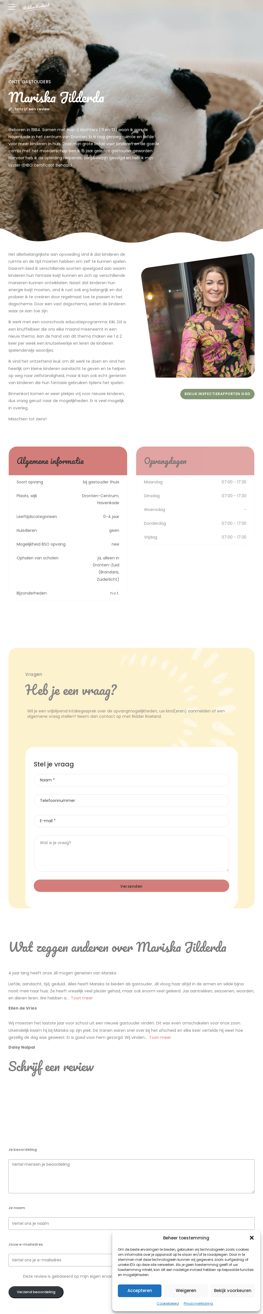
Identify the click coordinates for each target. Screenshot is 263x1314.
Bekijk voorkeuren (232, 1290)
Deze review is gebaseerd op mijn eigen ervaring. (71, 1276)
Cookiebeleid (168, 1303)
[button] (252, 1238)
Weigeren (186, 1290)
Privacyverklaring (198, 1303)
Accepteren (139, 1290)
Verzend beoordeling (36, 1292)
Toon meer (82, 998)
